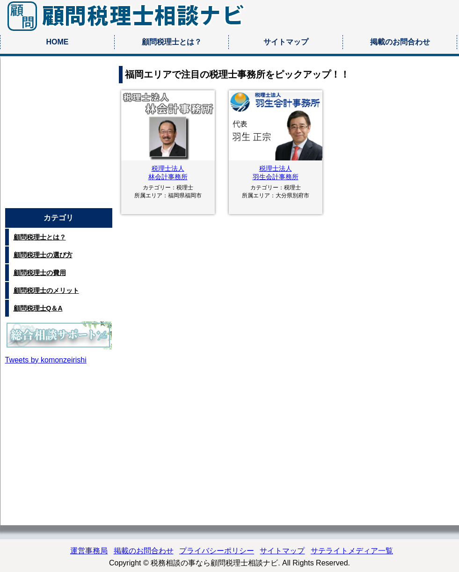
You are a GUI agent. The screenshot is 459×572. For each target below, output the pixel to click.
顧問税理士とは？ (172, 42)
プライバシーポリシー (216, 551)
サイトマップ (285, 42)
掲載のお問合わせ (400, 42)
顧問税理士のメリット (46, 290)
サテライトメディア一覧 (352, 551)
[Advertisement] (59, 136)
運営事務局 (89, 551)
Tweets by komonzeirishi (46, 360)
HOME (57, 42)
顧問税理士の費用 (40, 272)
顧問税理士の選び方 (43, 255)
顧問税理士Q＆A (38, 308)
